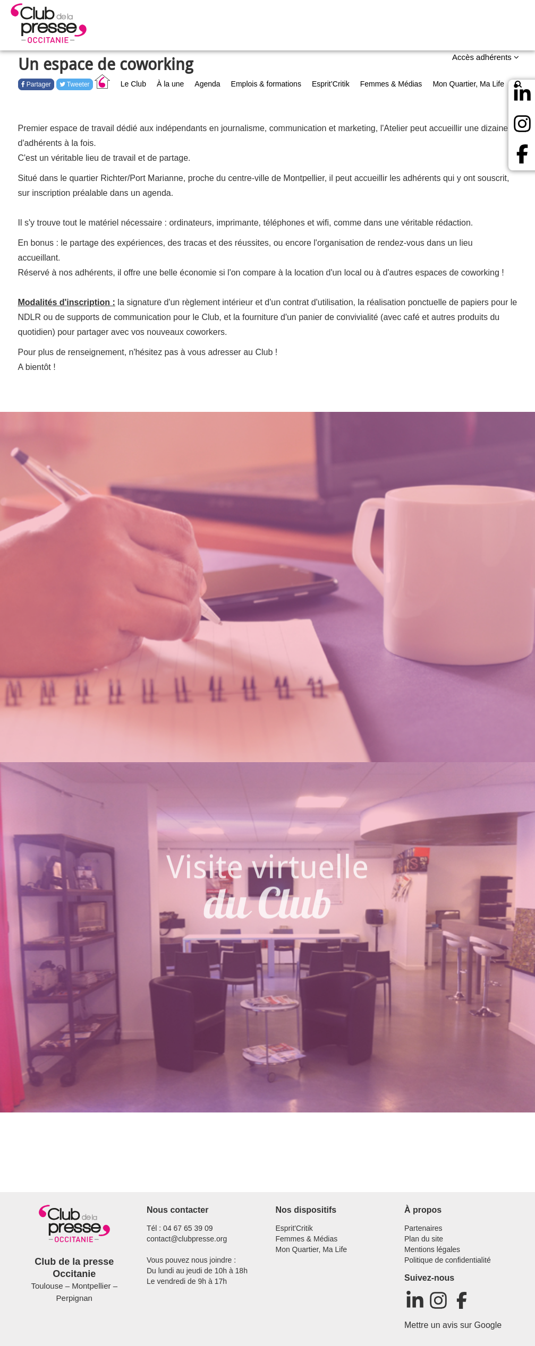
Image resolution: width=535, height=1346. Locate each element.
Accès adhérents (485, 57)
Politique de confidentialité (447, 1260)
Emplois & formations (266, 84)
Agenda (207, 84)
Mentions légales (432, 1249)
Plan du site (423, 1239)
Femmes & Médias (391, 84)
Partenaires (423, 1228)
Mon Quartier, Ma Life (468, 84)
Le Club (133, 84)
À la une (170, 84)
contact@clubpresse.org (187, 1239)
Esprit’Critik (331, 84)
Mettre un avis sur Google (453, 1325)
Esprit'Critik (294, 1228)
